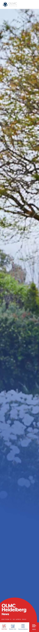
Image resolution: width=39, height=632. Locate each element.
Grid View (4, 627)
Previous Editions (23, 627)
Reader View (12, 627)
